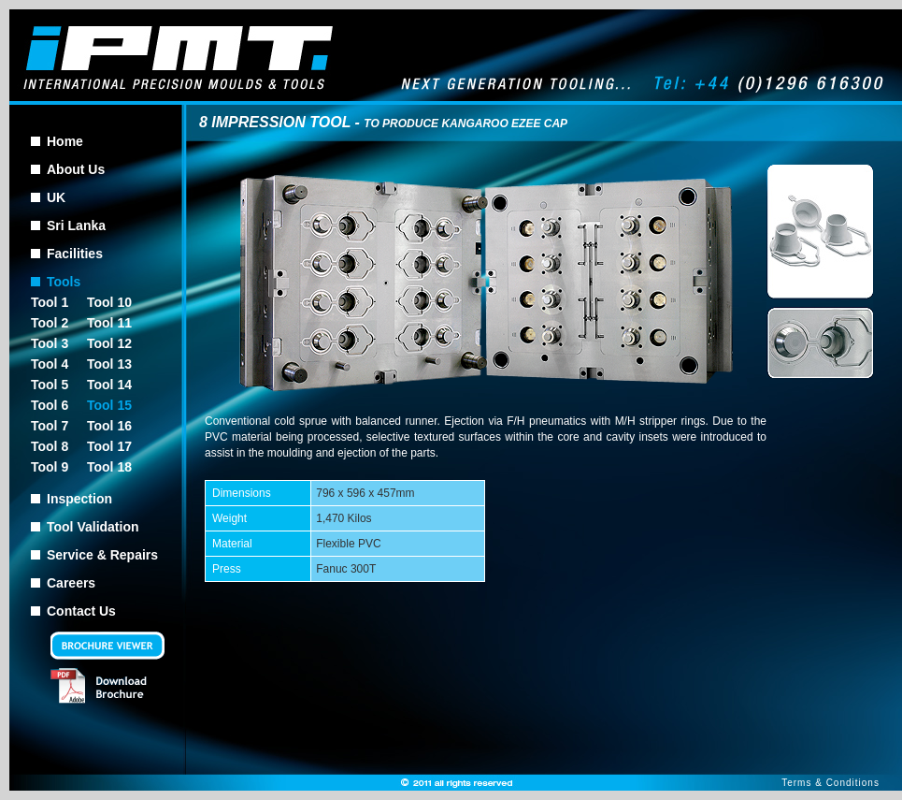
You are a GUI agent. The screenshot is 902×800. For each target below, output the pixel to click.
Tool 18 (109, 466)
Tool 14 (109, 384)
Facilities (75, 253)
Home (65, 141)
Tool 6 (49, 405)
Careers (71, 582)
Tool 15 (109, 405)
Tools (63, 281)
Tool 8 (49, 446)
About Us (76, 169)
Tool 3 (49, 343)
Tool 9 (49, 466)
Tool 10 (109, 302)
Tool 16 (109, 425)
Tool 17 (109, 446)
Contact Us (81, 611)
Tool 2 (49, 322)
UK (56, 197)
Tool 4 (49, 363)
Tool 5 (49, 384)
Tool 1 (49, 302)
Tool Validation (93, 526)
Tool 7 (49, 425)
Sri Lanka (76, 225)
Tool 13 (109, 363)
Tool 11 (109, 322)
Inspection (79, 498)
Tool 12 (109, 343)
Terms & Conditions (830, 783)
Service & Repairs (102, 554)
